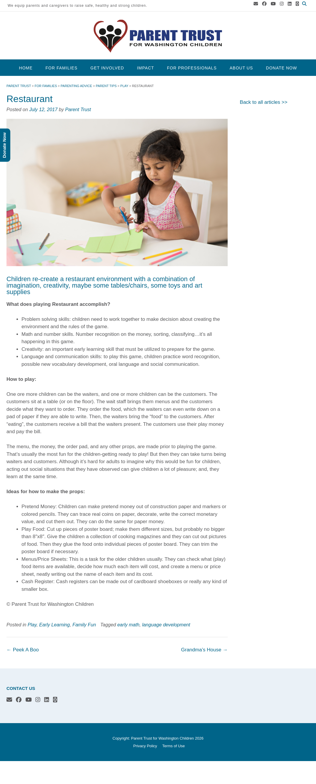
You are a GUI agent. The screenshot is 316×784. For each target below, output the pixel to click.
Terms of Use (173, 746)
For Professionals (192, 68)
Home (26, 68)
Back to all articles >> (263, 102)
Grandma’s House (204, 650)
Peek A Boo (22, 650)
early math (128, 624)
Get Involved (107, 68)
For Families (61, 68)
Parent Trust (78, 109)
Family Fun (84, 624)
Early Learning (54, 624)
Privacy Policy (145, 746)
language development (166, 624)
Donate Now (281, 68)
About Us (241, 68)
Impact (145, 68)
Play (32, 624)
